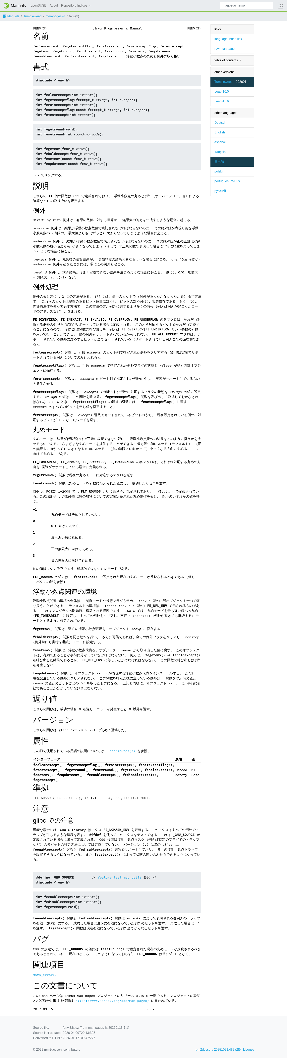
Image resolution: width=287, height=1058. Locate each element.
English (219, 132)
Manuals (11, 16)
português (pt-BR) (227, 181)
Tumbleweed (32, 16)
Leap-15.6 (221, 101)
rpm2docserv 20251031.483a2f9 (218, 1049)
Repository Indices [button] (74, 5)
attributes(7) (122, 751)
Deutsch (220, 122)
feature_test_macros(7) (119, 877)
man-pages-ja (55, 16)
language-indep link (228, 39)
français (220, 152)
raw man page (224, 48)
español (220, 142)
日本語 (219, 161)
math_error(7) (46, 975)
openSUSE (38, 5)
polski (218, 171)
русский (220, 191)
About (54, 5)
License (248, 1049)
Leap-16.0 (221, 91)
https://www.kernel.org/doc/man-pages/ (112, 1001)
